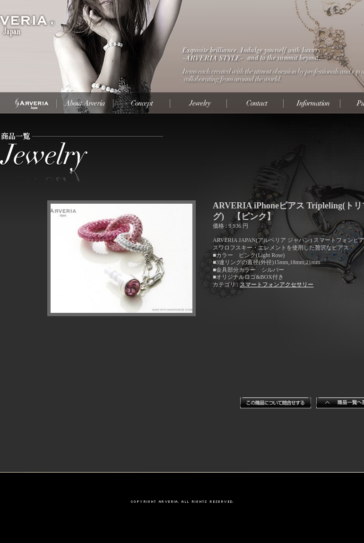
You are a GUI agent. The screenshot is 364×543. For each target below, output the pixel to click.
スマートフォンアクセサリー (276, 284)
